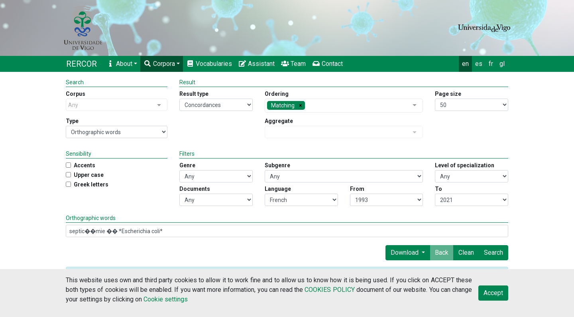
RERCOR (81, 64)
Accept (493, 293)
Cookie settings (166, 299)
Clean (466, 252)
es (478, 63)
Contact (327, 63)
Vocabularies (209, 63)
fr (491, 63)
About (119, 63)
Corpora (159, 63)
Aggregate (279, 121)
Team (293, 63)
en (465, 63)
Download (405, 252)
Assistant (256, 63)
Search (493, 252)
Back (441, 252)
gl (502, 63)
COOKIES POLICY (329, 289)
